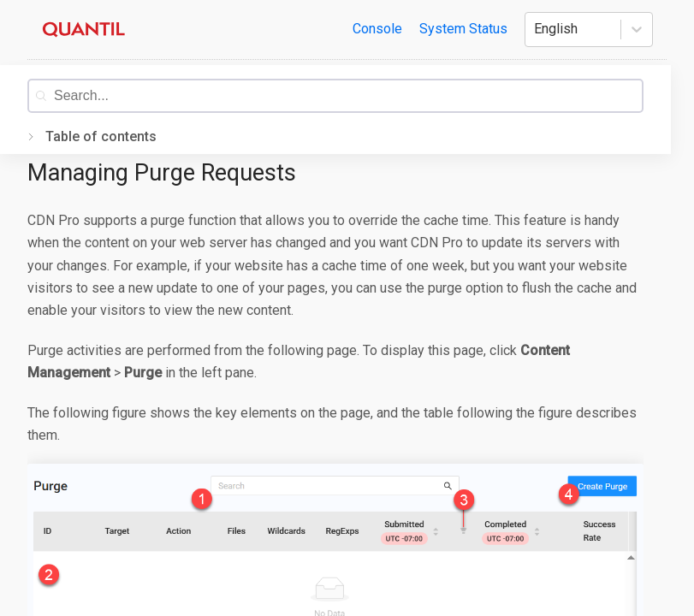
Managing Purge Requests (161, 173)
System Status (463, 29)
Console (377, 29)
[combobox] (348, 95)
